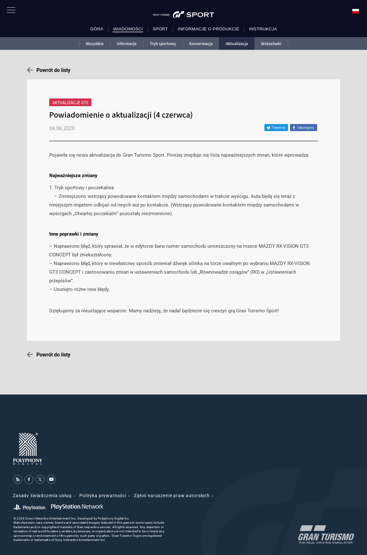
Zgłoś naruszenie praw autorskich (172, 495)
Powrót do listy (53, 70)
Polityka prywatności (102, 495)
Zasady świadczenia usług (42, 495)
